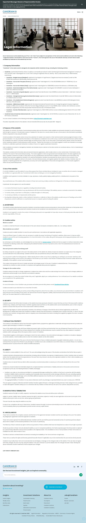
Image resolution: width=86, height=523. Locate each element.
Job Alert (66, 503)
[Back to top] (83, 518)
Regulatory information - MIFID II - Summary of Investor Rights (58, 513)
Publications (6, 505)
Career (66, 498)
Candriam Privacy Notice (62, 284)
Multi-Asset (26, 503)
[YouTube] (78, 466)
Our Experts (47, 500)
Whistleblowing (40, 515)
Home (4, 16)
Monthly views (6, 503)
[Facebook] (81, 466)
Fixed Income (26, 500)
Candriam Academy (49, 507)
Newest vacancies (69, 500)
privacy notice (47, 242)
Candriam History (48, 498)
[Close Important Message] (82, 4)
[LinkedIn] (74, 466)
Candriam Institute (49, 505)
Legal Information (35, 513)
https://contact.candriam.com (43, 118)
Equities (25, 505)
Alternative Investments (29, 507)
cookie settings (7, 239)
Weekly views (6, 500)
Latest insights (6, 498)
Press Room (47, 503)
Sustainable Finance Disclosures (54, 515)
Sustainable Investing (28, 498)
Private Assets (27, 510)
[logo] (10, 12)
